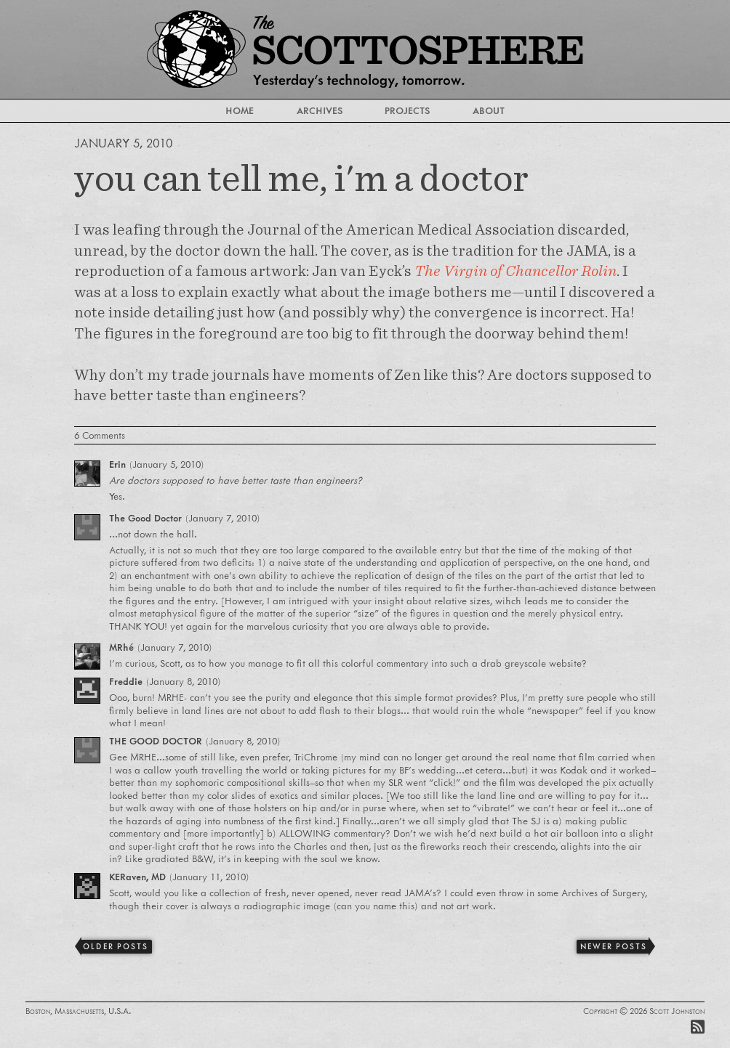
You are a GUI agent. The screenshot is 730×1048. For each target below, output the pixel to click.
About (489, 110)
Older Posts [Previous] (115, 946)
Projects (407, 110)
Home (239, 110)
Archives (319, 110)
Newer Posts (613, 946)
